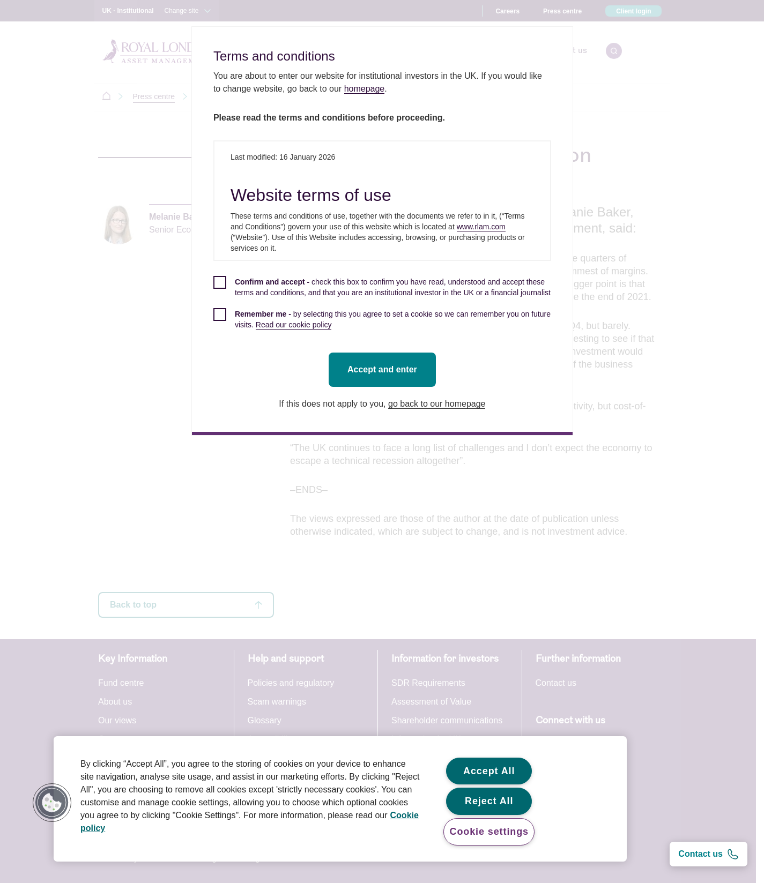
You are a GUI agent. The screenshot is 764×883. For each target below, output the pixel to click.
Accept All (489, 771)
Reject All (489, 801)
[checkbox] (384, 293)
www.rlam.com (482, 226)
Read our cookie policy (295, 324)
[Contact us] (708, 854)
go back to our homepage (438, 403)
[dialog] (384, 231)
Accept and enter (384, 369)
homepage (366, 88)
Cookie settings (489, 831)
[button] (52, 802)
